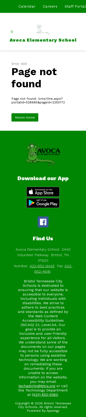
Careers (50, 6)
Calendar (27, 6)
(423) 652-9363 (45, 394)
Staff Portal (75, 6)
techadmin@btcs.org (37, 386)
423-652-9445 (42, 266)
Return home (25, 117)
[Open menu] (11, 31)
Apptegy (53, 410)
